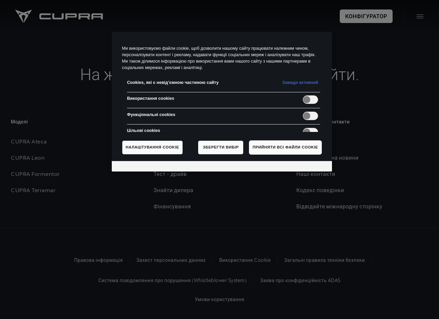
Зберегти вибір (221, 147)
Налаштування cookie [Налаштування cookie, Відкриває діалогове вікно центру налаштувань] (152, 147)
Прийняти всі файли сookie (285, 147)
